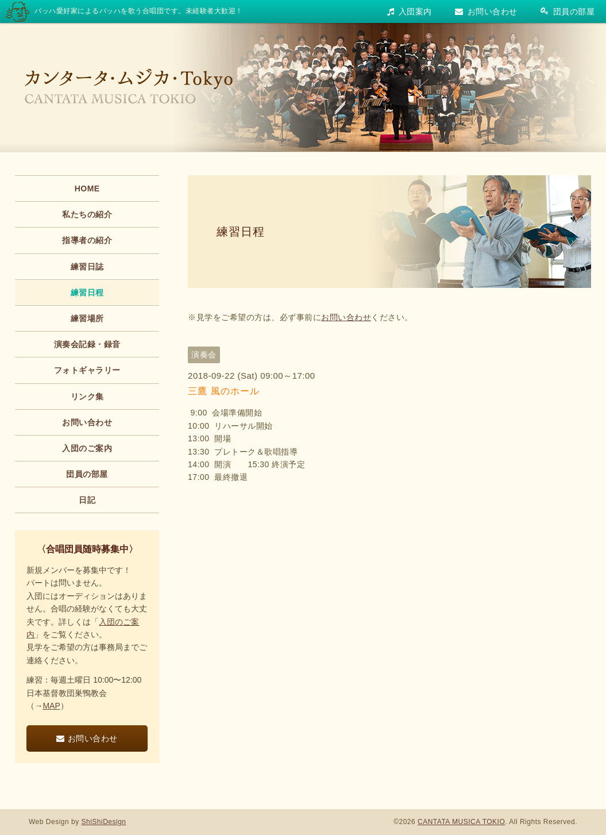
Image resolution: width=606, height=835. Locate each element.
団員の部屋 (568, 11)
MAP (51, 705)
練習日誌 (87, 266)
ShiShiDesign (104, 822)
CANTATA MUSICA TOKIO (461, 822)
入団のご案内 (87, 448)
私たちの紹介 (87, 214)
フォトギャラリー (87, 370)
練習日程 (241, 231)
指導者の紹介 (87, 240)
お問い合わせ (486, 11)
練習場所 (87, 318)
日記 (87, 500)
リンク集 (87, 396)
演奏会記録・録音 (87, 344)
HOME (87, 188)
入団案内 (409, 11)
